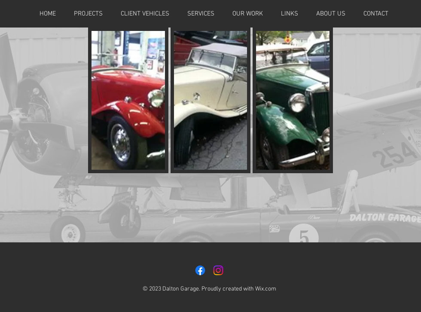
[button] (289, 14)
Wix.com (265, 289)
